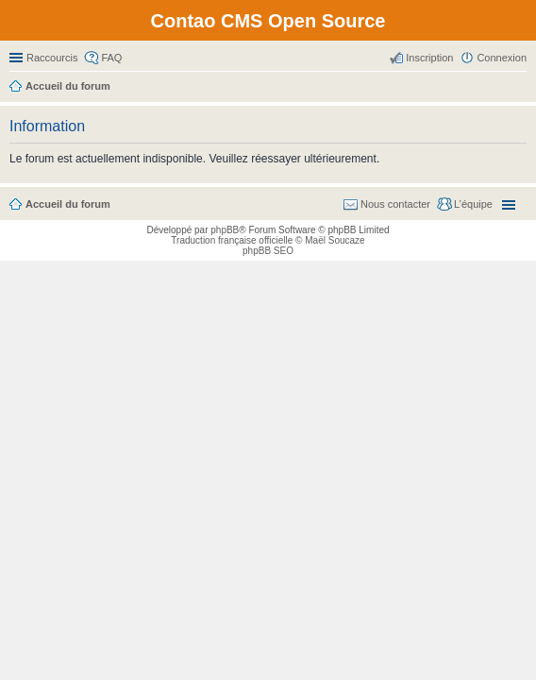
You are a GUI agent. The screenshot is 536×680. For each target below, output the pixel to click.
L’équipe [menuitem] (473, 204)
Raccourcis (51, 57)
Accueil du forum (67, 204)
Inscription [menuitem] (429, 57)
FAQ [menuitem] (111, 57)
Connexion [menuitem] (502, 57)
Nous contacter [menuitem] (395, 204)
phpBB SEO (268, 251)
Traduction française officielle (232, 240)
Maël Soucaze (334, 240)
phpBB (224, 230)
